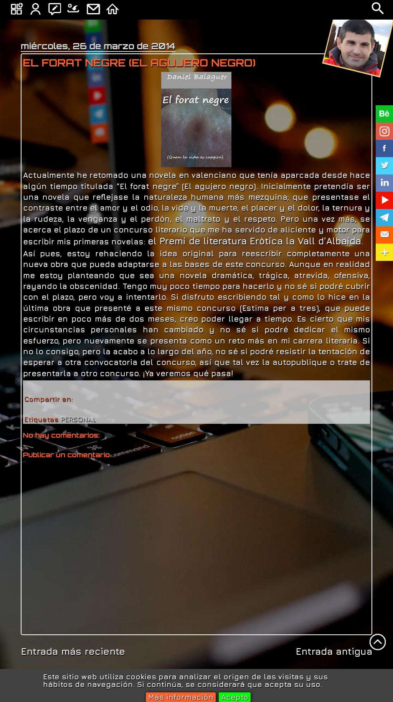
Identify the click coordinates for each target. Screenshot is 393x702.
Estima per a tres (279, 307)
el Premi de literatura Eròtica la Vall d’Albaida (254, 241)
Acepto (234, 696)
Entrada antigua (334, 651)
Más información (180, 696)
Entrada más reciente (73, 651)
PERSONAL (78, 419)
